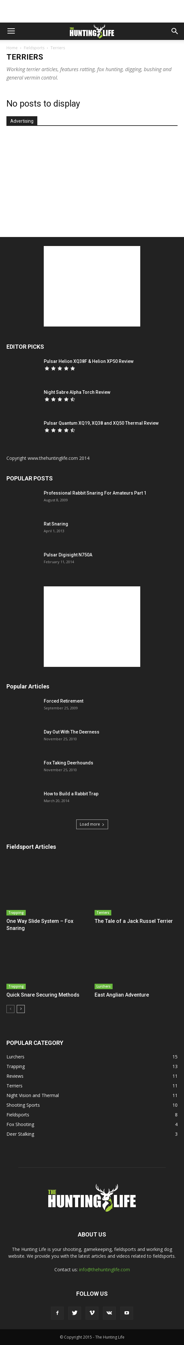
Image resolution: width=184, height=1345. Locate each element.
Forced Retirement (63, 701)
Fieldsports (34, 48)
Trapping (16, 912)
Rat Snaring (56, 523)
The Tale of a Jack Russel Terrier (134, 921)
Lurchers (104, 986)
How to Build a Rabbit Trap (71, 793)
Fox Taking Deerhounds (68, 762)
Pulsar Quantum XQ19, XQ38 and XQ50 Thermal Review (101, 423)
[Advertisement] (92, 11)
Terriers (103, 912)
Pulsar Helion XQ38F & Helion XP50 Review (88, 361)
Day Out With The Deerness (71, 731)
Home (12, 48)
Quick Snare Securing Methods (42, 995)
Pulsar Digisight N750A (68, 554)
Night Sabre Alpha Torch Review (77, 392)
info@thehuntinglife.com (104, 1269)
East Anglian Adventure (122, 995)
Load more (92, 824)
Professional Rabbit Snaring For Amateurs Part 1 (95, 493)
